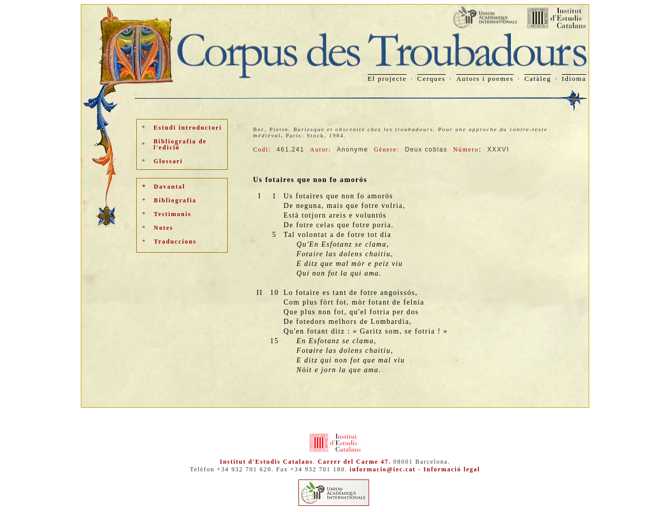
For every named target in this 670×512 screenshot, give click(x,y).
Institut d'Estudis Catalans (266, 461)
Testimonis (173, 214)
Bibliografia (175, 200)
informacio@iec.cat (383, 469)
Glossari (168, 161)
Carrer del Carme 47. (354, 461)
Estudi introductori (188, 127)
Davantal (170, 186)
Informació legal (451, 469)
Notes (163, 227)
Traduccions (175, 241)
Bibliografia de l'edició (180, 144)
